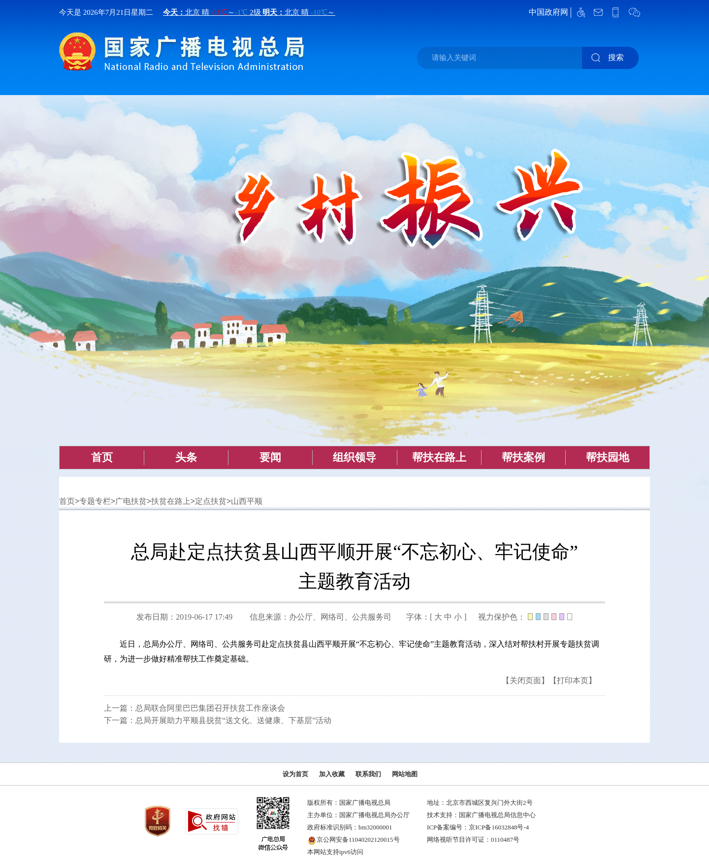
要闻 (270, 457)
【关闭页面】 (525, 680)
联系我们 (368, 774)
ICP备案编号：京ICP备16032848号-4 (478, 827)
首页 (102, 457)
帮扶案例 (523, 457)
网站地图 (405, 774)
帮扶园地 (607, 457)
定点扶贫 (210, 501)
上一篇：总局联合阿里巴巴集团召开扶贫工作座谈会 (194, 708)
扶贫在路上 (171, 501)
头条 (186, 457)
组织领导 (354, 457)
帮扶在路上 (439, 457)
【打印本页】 (572, 680)
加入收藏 (332, 774)
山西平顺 (246, 501)
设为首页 (295, 774)
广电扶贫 (131, 501)
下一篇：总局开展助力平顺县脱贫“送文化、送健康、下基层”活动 (217, 720)
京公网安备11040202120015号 (358, 839)
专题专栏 (95, 501)
